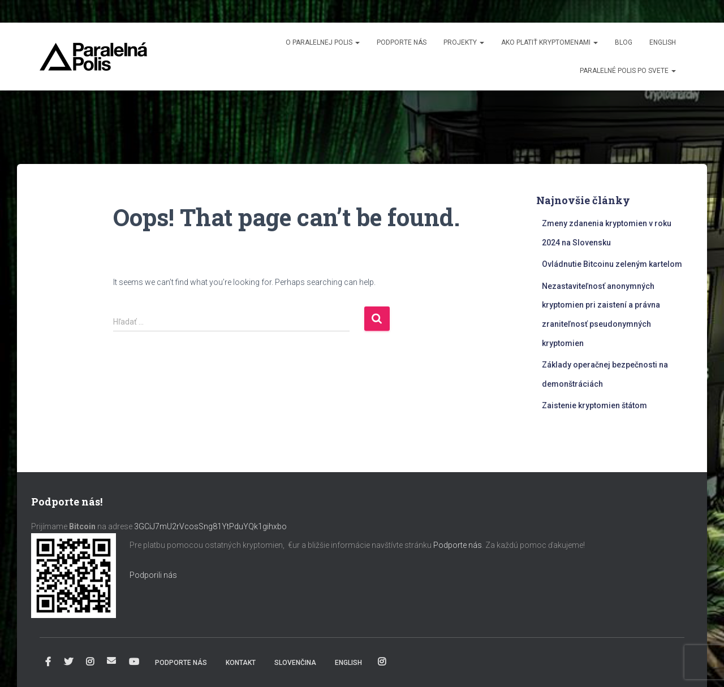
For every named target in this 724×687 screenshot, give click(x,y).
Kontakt (241, 663)
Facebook (48, 662)
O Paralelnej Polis (323, 42)
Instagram (90, 662)
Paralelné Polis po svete (628, 71)
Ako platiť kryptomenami (549, 42)
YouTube (134, 662)
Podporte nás (401, 42)
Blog (623, 42)
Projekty (463, 42)
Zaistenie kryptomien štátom (594, 405)
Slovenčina (295, 663)
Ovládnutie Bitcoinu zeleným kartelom (612, 264)
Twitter (68, 662)
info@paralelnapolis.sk (111, 660)
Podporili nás (153, 575)
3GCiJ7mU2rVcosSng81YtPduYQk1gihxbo (211, 526)
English (662, 42)
